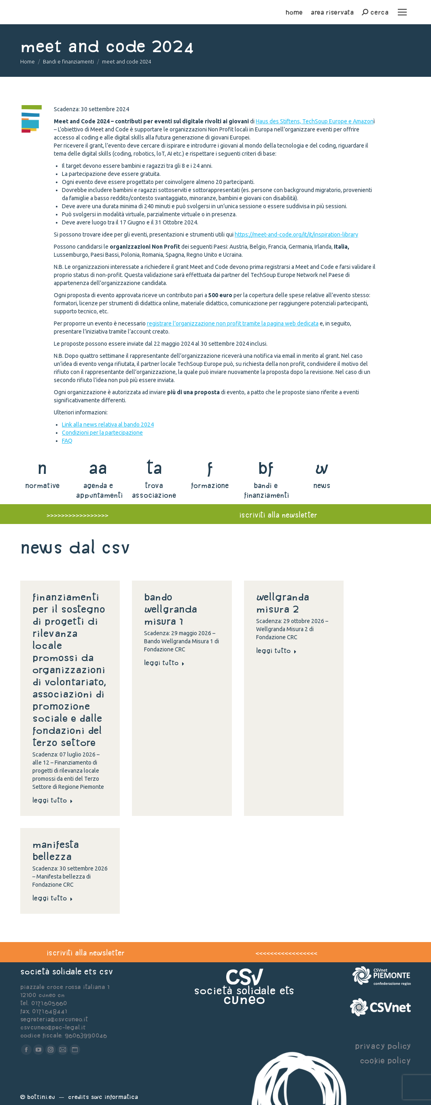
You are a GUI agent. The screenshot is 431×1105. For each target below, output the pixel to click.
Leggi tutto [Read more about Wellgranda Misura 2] (276, 650)
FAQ (67, 440)
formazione (210, 485)
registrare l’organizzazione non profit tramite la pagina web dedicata (232, 323)
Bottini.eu (41, 1097)
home (294, 12)
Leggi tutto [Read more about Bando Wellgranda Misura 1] (164, 662)
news (322, 485)
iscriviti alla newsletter (278, 514)
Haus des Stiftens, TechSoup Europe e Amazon (315, 121)
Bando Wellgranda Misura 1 (170, 609)
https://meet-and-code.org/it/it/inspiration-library (296, 234)
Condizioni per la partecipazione (102, 432)
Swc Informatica (114, 1097)
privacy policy (383, 1046)
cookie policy (385, 1060)
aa (98, 467)
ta (154, 467)
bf (266, 467)
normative (42, 485)
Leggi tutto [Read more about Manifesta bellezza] (52, 898)
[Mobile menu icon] (402, 12)
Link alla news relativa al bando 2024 (108, 424)
